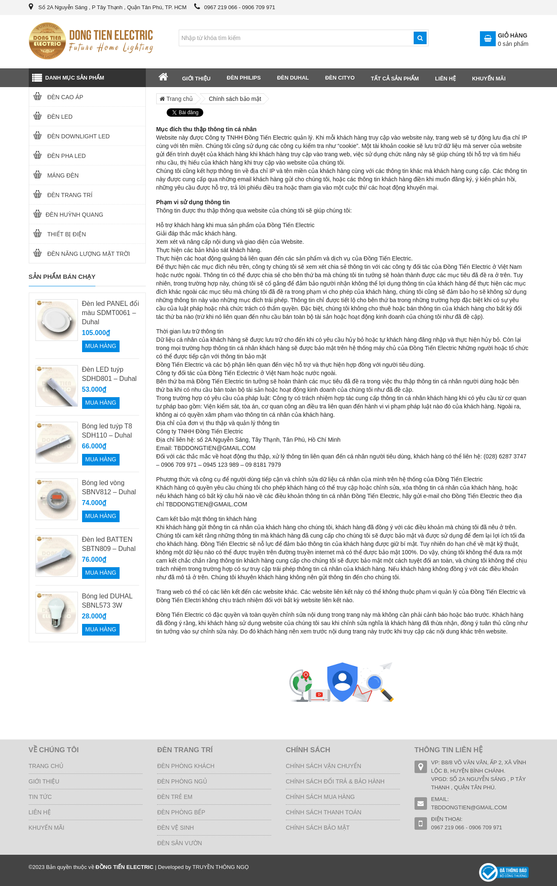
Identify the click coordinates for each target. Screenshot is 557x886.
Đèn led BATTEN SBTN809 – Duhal (109, 544)
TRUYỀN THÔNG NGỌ (220, 867)
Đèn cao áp (56, 97)
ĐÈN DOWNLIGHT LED (69, 136)
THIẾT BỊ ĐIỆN (57, 234)
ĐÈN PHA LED (57, 156)
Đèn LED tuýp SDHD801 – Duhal (109, 374)
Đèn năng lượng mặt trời (79, 253)
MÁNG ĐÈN (54, 175)
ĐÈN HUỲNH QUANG (66, 214)
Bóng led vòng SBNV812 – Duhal (109, 487)
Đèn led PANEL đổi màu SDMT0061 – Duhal (110, 312)
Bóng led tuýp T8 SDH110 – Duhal (107, 431)
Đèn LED (51, 116)
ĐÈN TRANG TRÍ (60, 195)
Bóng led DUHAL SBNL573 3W (107, 601)
